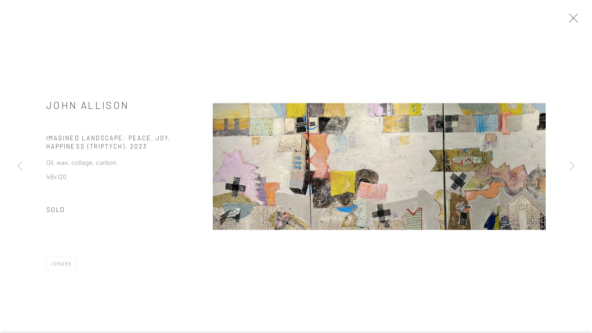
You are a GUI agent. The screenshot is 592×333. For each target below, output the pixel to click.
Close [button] (578, 21)
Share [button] (63, 267)
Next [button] (572, 166)
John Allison (87, 108)
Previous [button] (20, 166)
